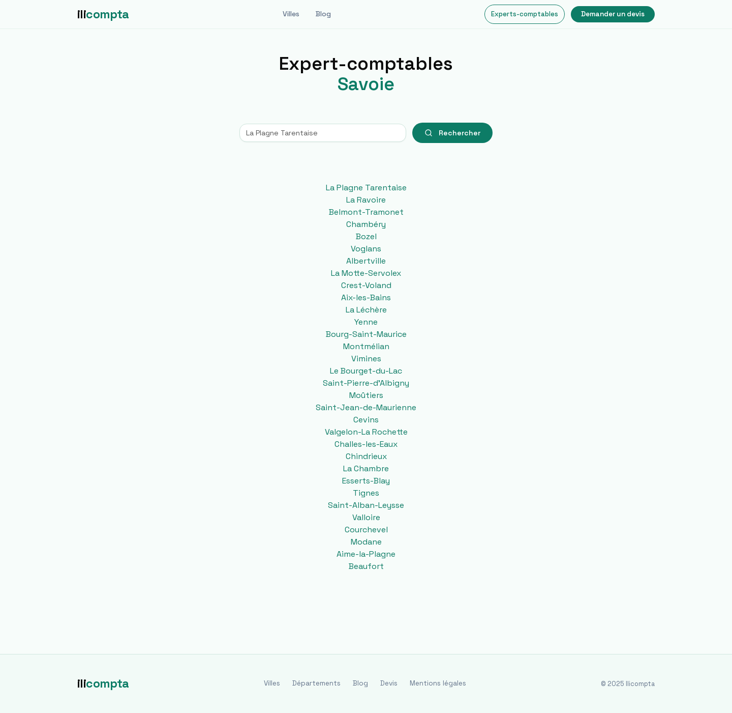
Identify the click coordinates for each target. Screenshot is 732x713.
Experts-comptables (524, 14)
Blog (323, 13)
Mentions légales (438, 683)
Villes (291, 13)
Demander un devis (613, 14)
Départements (316, 683)
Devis (389, 683)
